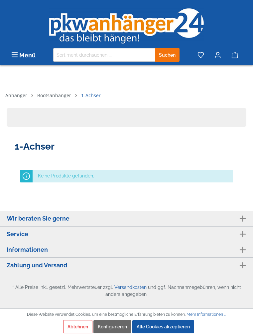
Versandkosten (130, 287)
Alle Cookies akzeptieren (163, 326)
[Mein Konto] (218, 55)
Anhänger (16, 95)
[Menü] (23, 55)
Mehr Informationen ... (206, 314)
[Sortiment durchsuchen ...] (104, 55)
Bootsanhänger (54, 95)
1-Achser (91, 95)
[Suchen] (167, 55)
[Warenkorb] (236, 55)
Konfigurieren (112, 326)
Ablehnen (77, 326)
